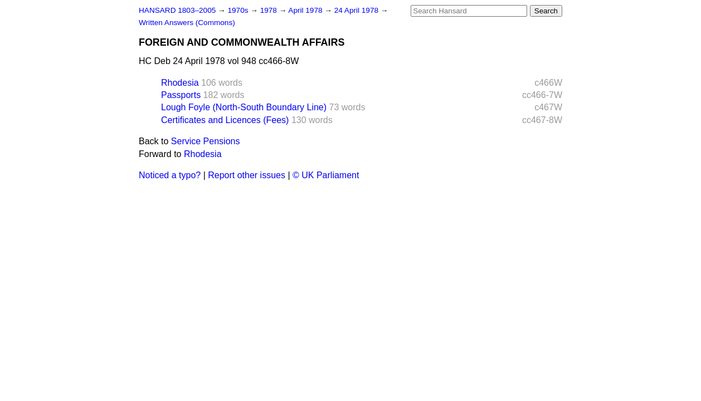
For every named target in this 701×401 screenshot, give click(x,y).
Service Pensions (205, 141)
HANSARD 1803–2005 (177, 10)
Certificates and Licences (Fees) (225, 120)
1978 (269, 10)
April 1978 (306, 10)
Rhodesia (180, 82)
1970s (238, 10)
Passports (181, 95)
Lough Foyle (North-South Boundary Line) (244, 107)
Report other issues (246, 175)
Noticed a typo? (170, 175)
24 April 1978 (357, 10)
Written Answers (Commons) (187, 22)
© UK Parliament (326, 175)
